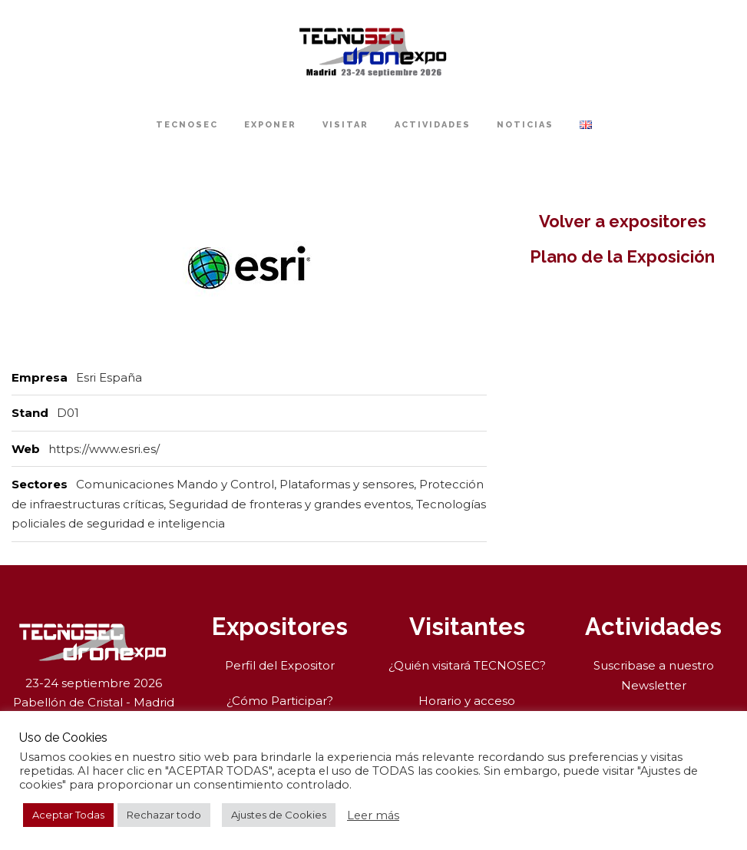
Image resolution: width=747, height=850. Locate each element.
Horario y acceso (466, 700)
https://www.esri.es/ (104, 449)
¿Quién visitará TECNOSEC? (467, 665)
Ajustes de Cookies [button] (278, 815)
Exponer (270, 125)
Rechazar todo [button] (164, 815)
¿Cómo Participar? (279, 700)
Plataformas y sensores (346, 484)
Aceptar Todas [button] (68, 815)
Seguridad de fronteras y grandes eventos (290, 504)
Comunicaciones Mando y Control (175, 484)
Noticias (525, 125)
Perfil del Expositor (280, 665)
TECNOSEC (187, 125)
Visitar (345, 125)
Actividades (433, 125)
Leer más (373, 815)
